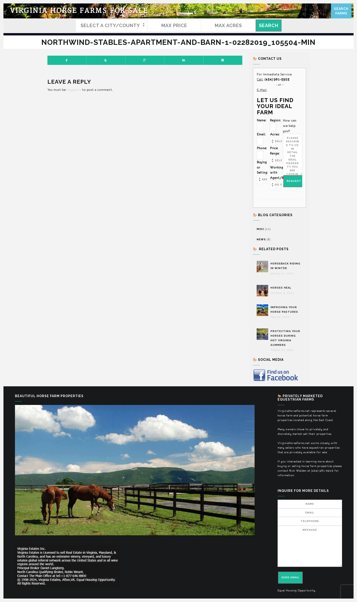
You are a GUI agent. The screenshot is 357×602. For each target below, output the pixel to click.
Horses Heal (281, 287)
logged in (74, 90)
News (261, 239)
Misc (260, 229)
